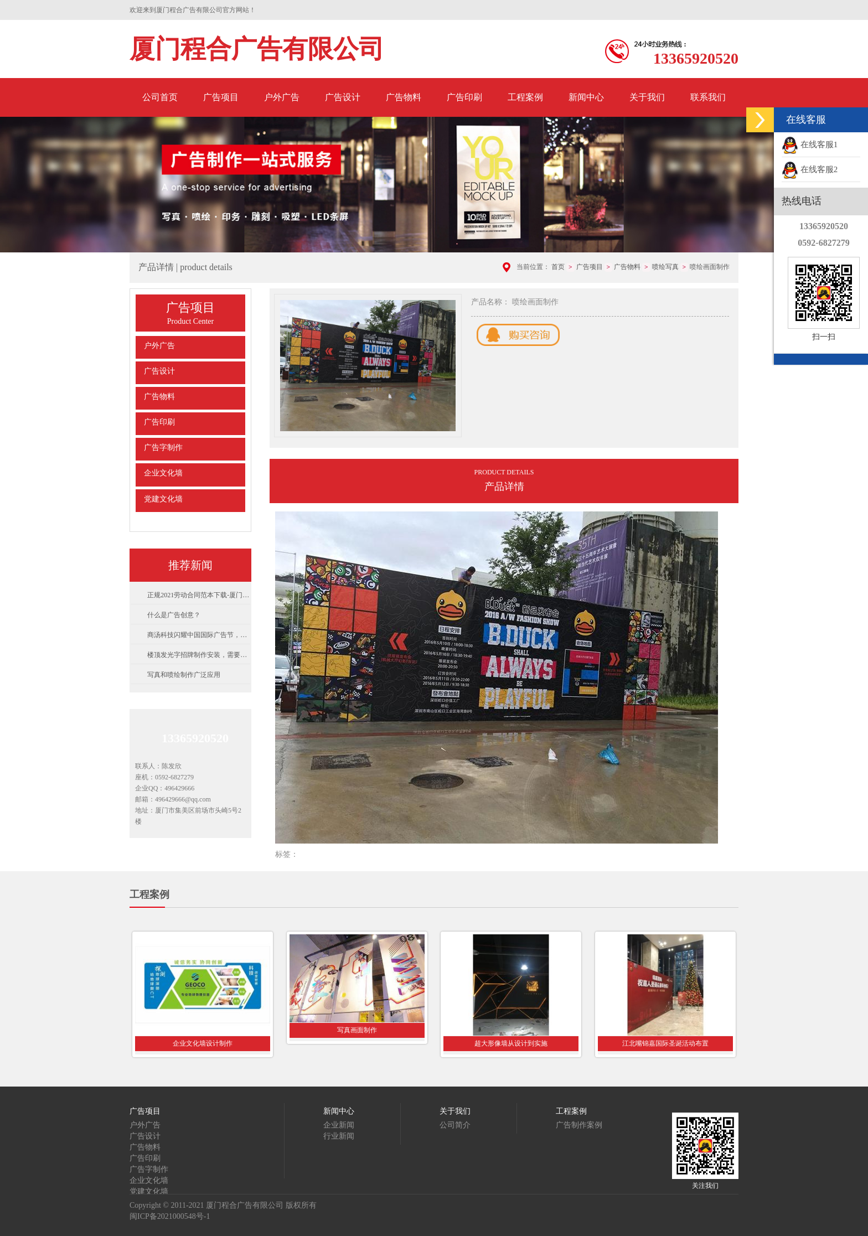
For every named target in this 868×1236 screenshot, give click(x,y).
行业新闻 (338, 1136)
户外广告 (281, 97)
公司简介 (455, 1125)
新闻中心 (586, 97)
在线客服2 (810, 169)
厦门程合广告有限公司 (257, 49)
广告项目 (221, 97)
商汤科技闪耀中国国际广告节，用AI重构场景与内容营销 (198, 635)
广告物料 (403, 97)
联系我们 (708, 97)
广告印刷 (464, 97)
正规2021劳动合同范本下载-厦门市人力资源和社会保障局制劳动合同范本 (198, 595)
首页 (558, 267)
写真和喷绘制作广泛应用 (183, 675)
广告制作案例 (579, 1125)
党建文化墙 (163, 499)
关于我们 (647, 97)
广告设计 (342, 97)
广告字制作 (163, 447)
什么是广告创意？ (173, 615)
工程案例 (525, 97)
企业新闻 (338, 1125)
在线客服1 (810, 144)
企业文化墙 (163, 473)
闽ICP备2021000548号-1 (170, 1216)
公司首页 (160, 97)
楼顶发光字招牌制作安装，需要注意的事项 (198, 655)
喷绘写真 (665, 267)
